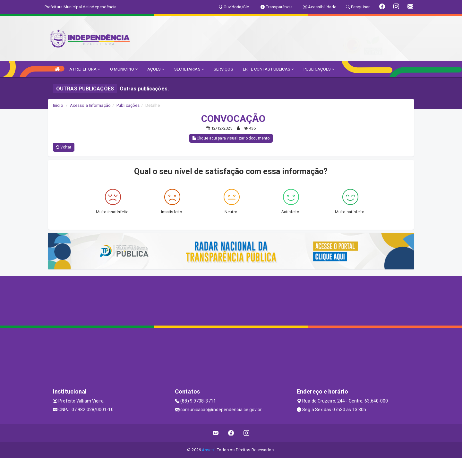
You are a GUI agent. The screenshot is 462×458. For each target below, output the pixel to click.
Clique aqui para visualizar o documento (231, 138)
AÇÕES (156, 69)
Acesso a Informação (90, 105)
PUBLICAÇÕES (319, 69)
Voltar (63, 147)
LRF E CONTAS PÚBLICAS (268, 69)
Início (58, 105)
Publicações (128, 105)
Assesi (208, 449)
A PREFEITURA (84, 69)
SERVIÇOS (223, 69)
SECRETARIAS (189, 69)
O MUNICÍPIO (124, 69)
